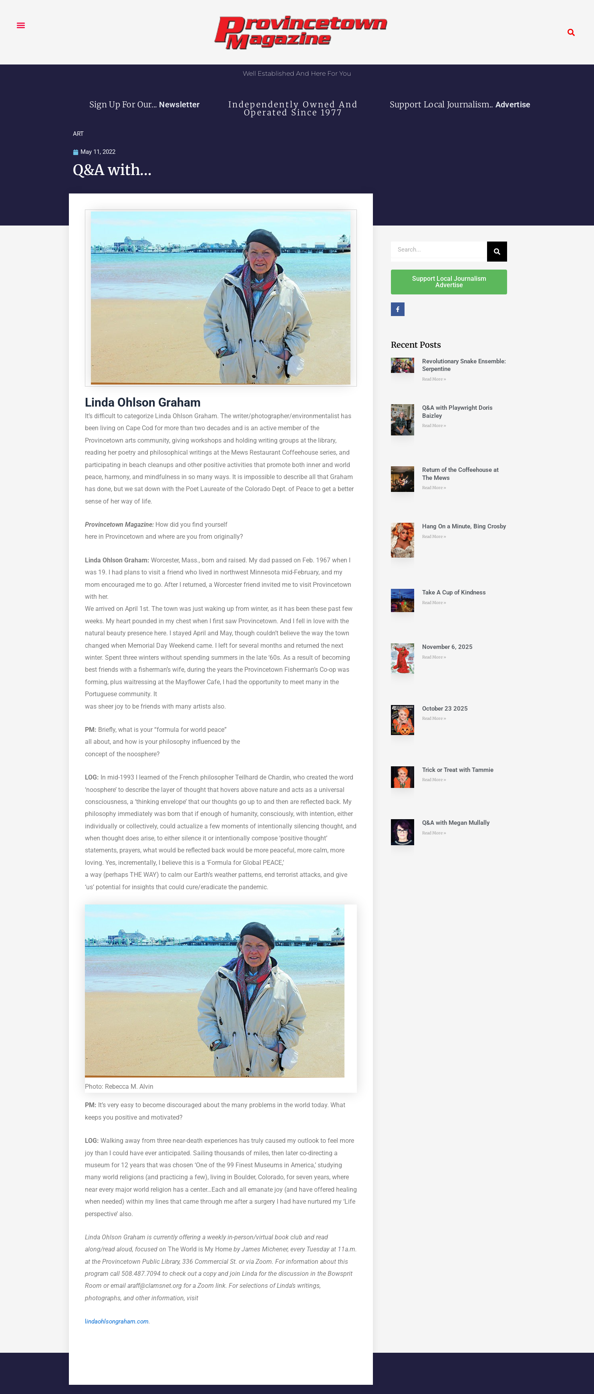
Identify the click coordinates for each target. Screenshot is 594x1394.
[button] (20, 25)
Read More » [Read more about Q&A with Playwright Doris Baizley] (434, 426)
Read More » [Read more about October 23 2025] (434, 719)
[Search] (497, 252)
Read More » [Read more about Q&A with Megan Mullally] (434, 833)
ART (78, 133)
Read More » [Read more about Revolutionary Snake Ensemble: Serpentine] (434, 379)
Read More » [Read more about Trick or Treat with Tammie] (434, 780)
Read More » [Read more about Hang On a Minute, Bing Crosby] (434, 537)
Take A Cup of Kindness (454, 593)
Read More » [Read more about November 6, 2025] (434, 657)
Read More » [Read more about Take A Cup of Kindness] (434, 603)
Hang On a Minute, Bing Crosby (464, 527)
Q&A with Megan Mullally (455, 823)
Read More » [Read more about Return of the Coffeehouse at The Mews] (434, 488)
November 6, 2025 (447, 647)
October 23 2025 (445, 709)
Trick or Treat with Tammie (457, 770)
